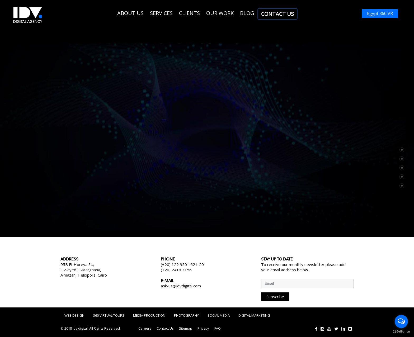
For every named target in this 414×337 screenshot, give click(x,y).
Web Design (74, 315)
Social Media (219, 315)
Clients (189, 13)
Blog (247, 13)
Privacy (203, 328)
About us (130, 13)
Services (161, 13)
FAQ (217, 328)
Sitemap (185, 328)
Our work (220, 13)
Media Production (149, 315)
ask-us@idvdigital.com (181, 285)
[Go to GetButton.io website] (401, 331)
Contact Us (277, 13)
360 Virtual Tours (108, 315)
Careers (144, 328)
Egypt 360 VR (380, 13)
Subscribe (275, 296)
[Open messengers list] (401, 321)
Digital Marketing (254, 315)
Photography (186, 315)
